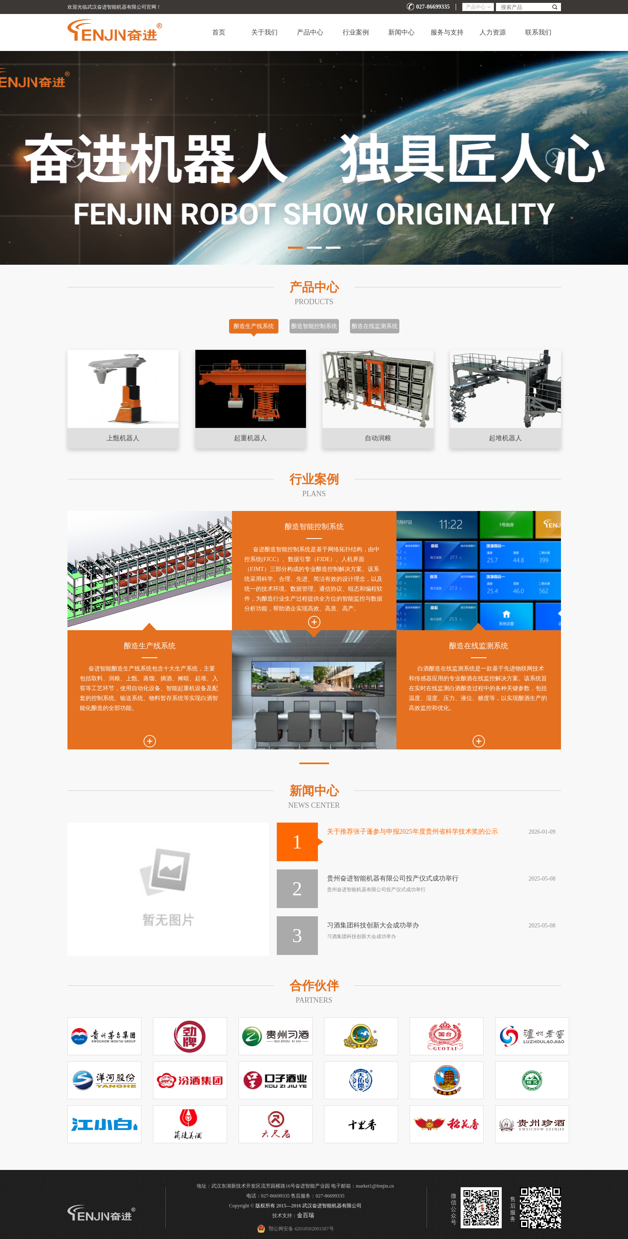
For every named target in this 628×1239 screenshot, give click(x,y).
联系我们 (538, 32)
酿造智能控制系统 (314, 326)
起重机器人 (250, 438)
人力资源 (493, 32)
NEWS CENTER (314, 805)
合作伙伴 (314, 985)
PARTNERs (314, 1000)
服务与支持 (447, 32)
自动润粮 (378, 438)
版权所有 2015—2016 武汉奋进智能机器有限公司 (308, 1206)
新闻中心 (401, 32)
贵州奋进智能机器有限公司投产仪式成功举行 (393, 878)
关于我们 (264, 32)
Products (313, 302)
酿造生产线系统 (254, 326)
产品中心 (310, 32)
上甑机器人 (123, 438)
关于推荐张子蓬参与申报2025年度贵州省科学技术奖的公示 (412, 831)
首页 (218, 32)
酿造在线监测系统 (375, 326)
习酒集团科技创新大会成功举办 (373, 925)
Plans (314, 494)
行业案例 (356, 32)
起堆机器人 (505, 438)
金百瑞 (305, 1215)
